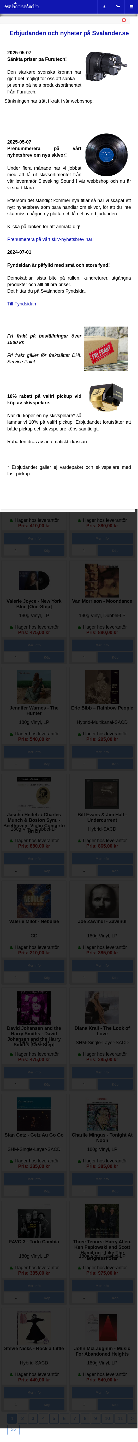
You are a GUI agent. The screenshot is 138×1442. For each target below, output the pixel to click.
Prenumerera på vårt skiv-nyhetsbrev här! (50, 239)
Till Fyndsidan (21, 303)
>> (13, 1429)
